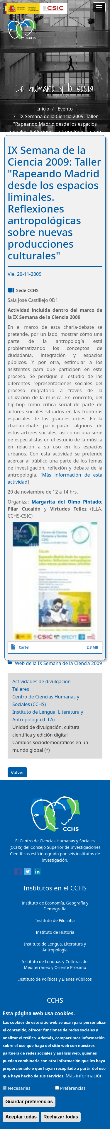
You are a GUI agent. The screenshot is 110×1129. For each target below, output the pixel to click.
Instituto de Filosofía (55, 920)
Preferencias (73, 1093)
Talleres (20, 689)
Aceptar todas (21, 1121)
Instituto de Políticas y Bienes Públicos (55, 979)
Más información (84, 1080)
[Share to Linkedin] (37, 872)
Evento (65, 109)
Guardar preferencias (29, 1106)
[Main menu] (99, 7)
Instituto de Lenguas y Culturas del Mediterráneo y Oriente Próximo (55, 964)
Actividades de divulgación (41, 681)
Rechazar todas (60, 1121)
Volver (17, 772)
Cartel (24, 647)
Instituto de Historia (55, 932)
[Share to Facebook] (18, 872)
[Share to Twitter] (27, 872)
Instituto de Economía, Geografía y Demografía (55, 906)
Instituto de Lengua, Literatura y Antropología (55, 947)
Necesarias (19, 1093)
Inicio (43, 109)
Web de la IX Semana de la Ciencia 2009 (58, 663)
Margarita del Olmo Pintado (66, 502)
